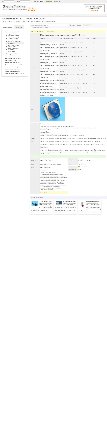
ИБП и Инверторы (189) (13, 37)
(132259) (7, 27)
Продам (80, 169)
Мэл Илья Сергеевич (85, 160)
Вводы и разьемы (26, 21)
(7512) (13, 64)
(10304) (13, 58)
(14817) (10, 56)
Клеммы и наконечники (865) (14, 41)
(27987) (12, 71)
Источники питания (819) (13, 35)
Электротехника (6, 21)
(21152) (12, 32)
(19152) (11, 54)
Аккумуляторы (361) (12, 34)
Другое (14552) (11, 51)
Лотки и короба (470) (12, 46)
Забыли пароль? (57, 1)
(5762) (14, 73)
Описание (44, 170)
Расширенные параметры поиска (39, 27)
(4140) (12, 67)
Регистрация (49, 1)
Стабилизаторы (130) (13, 38)
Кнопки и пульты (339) (13, 40)
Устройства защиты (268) (13, 48)
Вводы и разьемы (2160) (13, 43)
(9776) (13, 69)
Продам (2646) (43, 192)
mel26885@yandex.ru (84, 166)
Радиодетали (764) (12, 49)
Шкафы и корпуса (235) (13, 45)
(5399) (10, 60)
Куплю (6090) (19, 27)
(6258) (12, 62)
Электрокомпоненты (16, 21)
